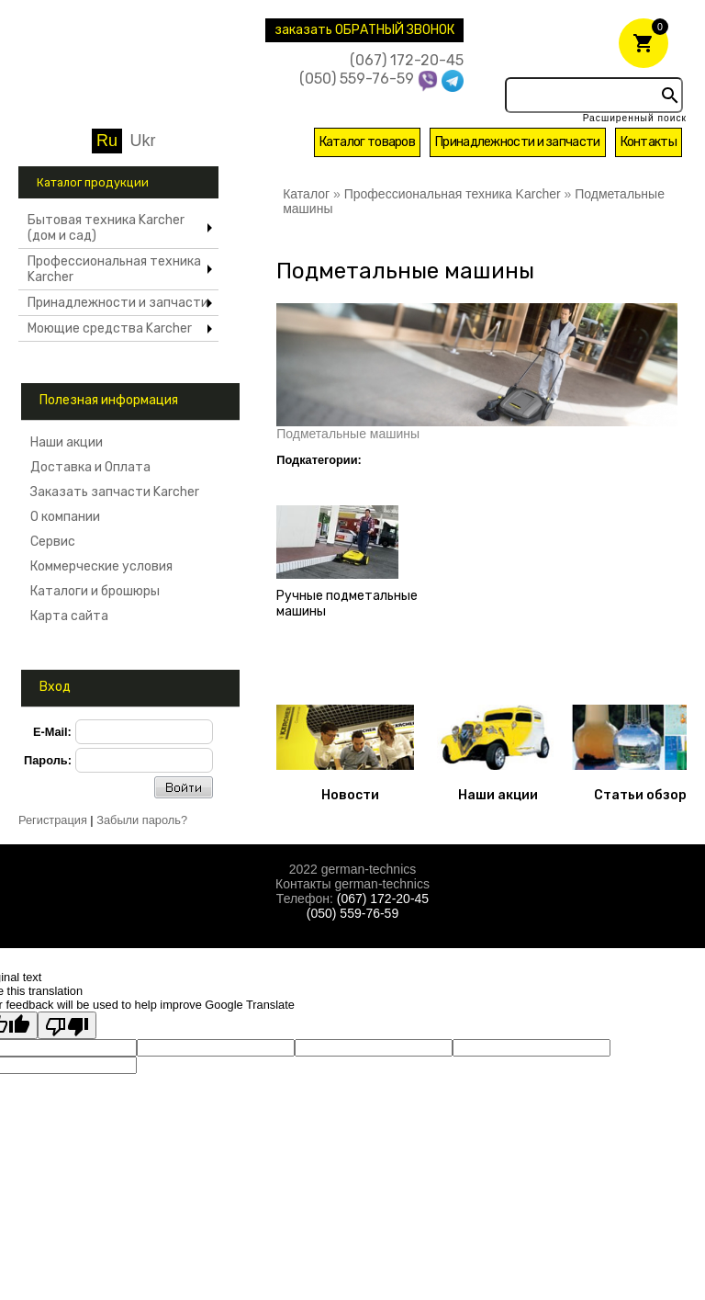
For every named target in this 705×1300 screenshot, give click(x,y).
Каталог (306, 194)
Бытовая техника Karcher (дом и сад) (106, 227)
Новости (350, 795)
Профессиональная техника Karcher (114, 269)
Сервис (52, 541)
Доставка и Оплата (90, 467)
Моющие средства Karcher (110, 328)
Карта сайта (69, 616)
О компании (69, 517)
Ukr (143, 140)
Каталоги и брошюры (95, 591)
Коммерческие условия (101, 566)
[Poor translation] (67, 1025)
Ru (107, 140)
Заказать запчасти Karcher (114, 492)
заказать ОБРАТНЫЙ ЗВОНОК (364, 30)
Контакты (649, 142)
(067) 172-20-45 (407, 60)
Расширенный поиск (635, 118)
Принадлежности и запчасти (517, 142)
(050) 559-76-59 (356, 78)
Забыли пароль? (141, 820)
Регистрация (52, 820)
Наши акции (66, 442)
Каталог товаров (367, 142)
